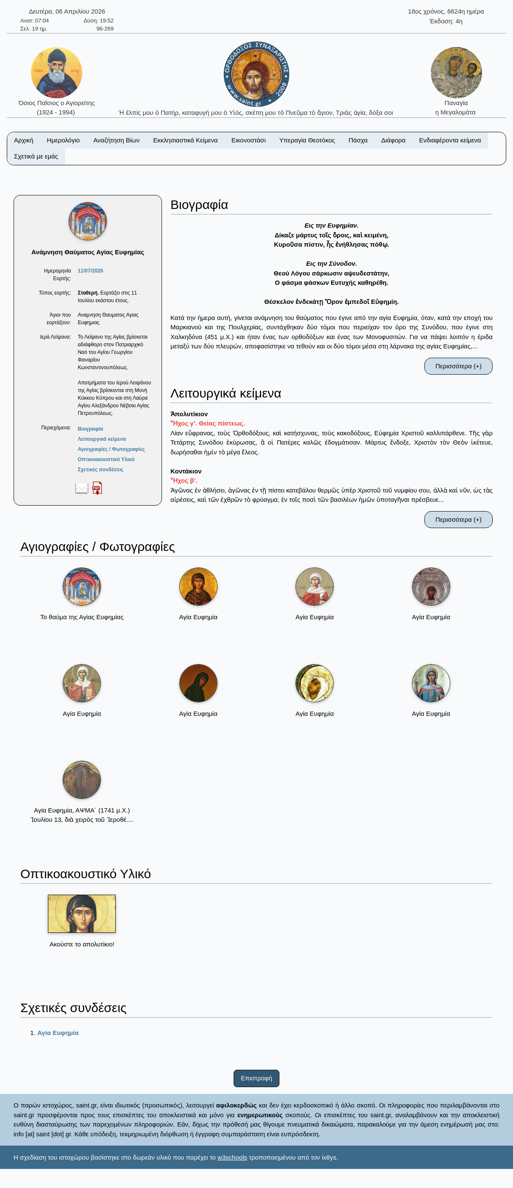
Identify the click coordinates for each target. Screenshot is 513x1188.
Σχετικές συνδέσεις (100, 470)
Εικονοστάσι (248, 140)
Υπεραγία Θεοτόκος (307, 140)
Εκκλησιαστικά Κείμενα (185, 140)
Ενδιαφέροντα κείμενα (450, 140)
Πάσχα (358, 140)
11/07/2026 (90, 271)
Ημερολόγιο (63, 140)
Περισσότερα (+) (458, 366)
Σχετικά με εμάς (36, 156)
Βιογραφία (90, 429)
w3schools (232, 1157)
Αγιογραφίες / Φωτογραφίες (111, 449)
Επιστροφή (256, 1078)
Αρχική (23, 140)
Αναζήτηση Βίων (116, 140)
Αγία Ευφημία (57, 1032)
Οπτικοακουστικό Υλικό (106, 459)
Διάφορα (393, 140)
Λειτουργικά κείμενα (102, 439)
